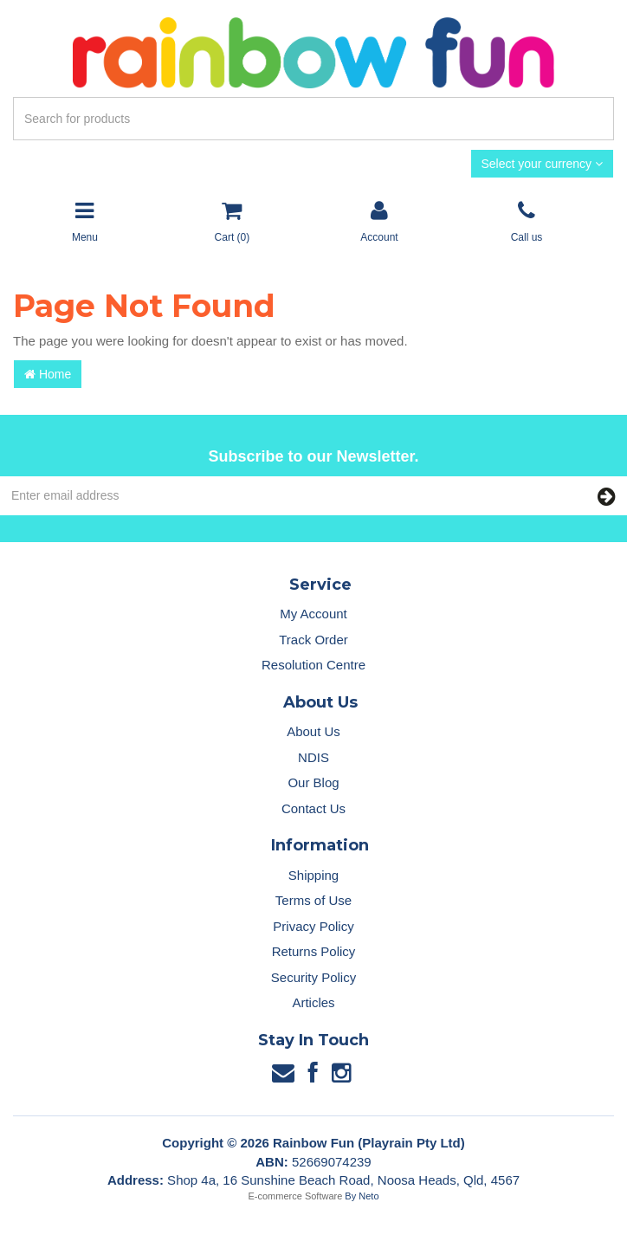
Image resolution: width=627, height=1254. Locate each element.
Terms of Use (313, 900)
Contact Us (313, 808)
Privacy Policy (313, 926)
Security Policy (313, 977)
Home (47, 374)
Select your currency (543, 164)
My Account (313, 613)
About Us (313, 731)
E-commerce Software (296, 1196)
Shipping (313, 875)
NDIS (313, 757)
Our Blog (313, 782)
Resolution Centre (313, 664)
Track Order (313, 639)
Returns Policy (314, 951)
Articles (313, 1002)
